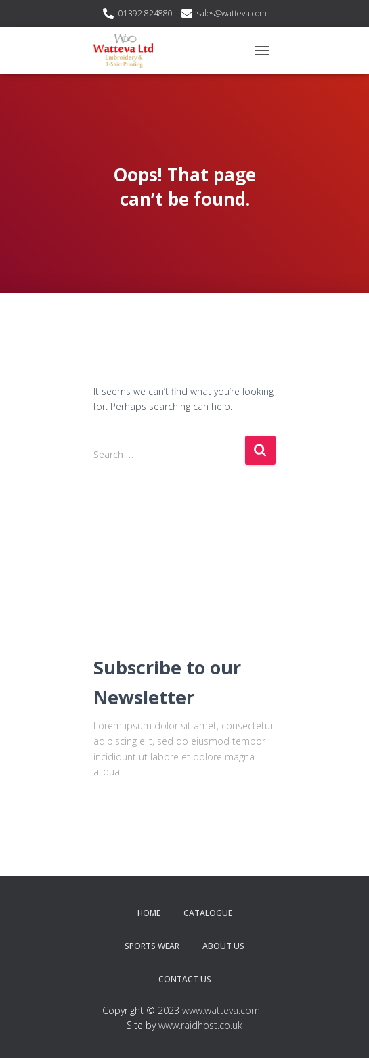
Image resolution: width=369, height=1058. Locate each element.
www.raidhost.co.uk (200, 1025)
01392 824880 (145, 13)
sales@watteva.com (232, 13)
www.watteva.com (221, 1010)
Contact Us (184, 979)
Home (148, 913)
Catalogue (207, 913)
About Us (223, 946)
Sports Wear (152, 946)
